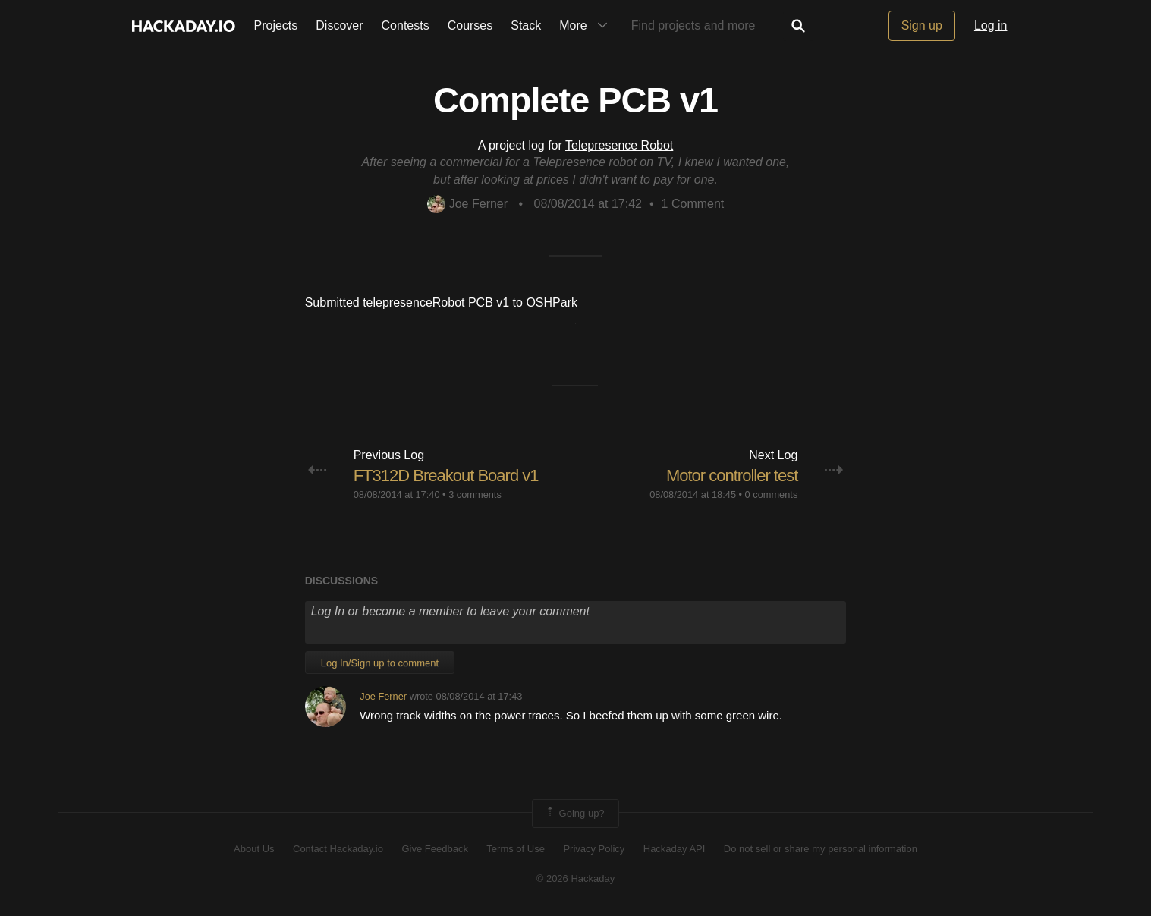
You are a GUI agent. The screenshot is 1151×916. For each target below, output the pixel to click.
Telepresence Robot (619, 145)
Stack (526, 25)
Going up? (574, 813)
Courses (470, 25)
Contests (405, 25)
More (586, 26)
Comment (693, 203)
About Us (254, 849)
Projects (276, 25)
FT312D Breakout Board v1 (446, 475)
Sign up (921, 25)
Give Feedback (434, 849)
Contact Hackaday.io (338, 849)
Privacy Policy (593, 849)
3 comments (475, 494)
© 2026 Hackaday (575, 878)
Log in (991, 25)
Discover (339, 25)
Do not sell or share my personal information (820, 849)
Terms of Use (515, 849)
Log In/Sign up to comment (380, 663)
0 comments (771, 494)
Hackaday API (674, 849)
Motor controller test (731, 475)
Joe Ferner (467, 203)
